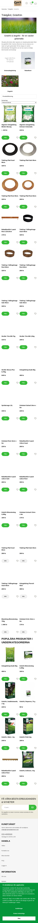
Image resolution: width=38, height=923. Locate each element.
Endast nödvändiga (19, 913)
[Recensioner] (26, 3)
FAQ (3, 860)
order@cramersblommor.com (10, 829)
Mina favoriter (6, 855)
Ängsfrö (10, 91)
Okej (19, 918)
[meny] (2, 3)
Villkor (3, 845)
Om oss (4, 876)
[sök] (7, 3)
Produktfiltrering (19, 96)
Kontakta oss (5, 850)
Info (5, 561)
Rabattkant (28, 70)
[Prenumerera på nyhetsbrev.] (32, 807)
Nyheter (4, 881)
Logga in (4, 865)
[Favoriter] (31, 3)
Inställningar (19, 908)
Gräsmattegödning (10, 70)
